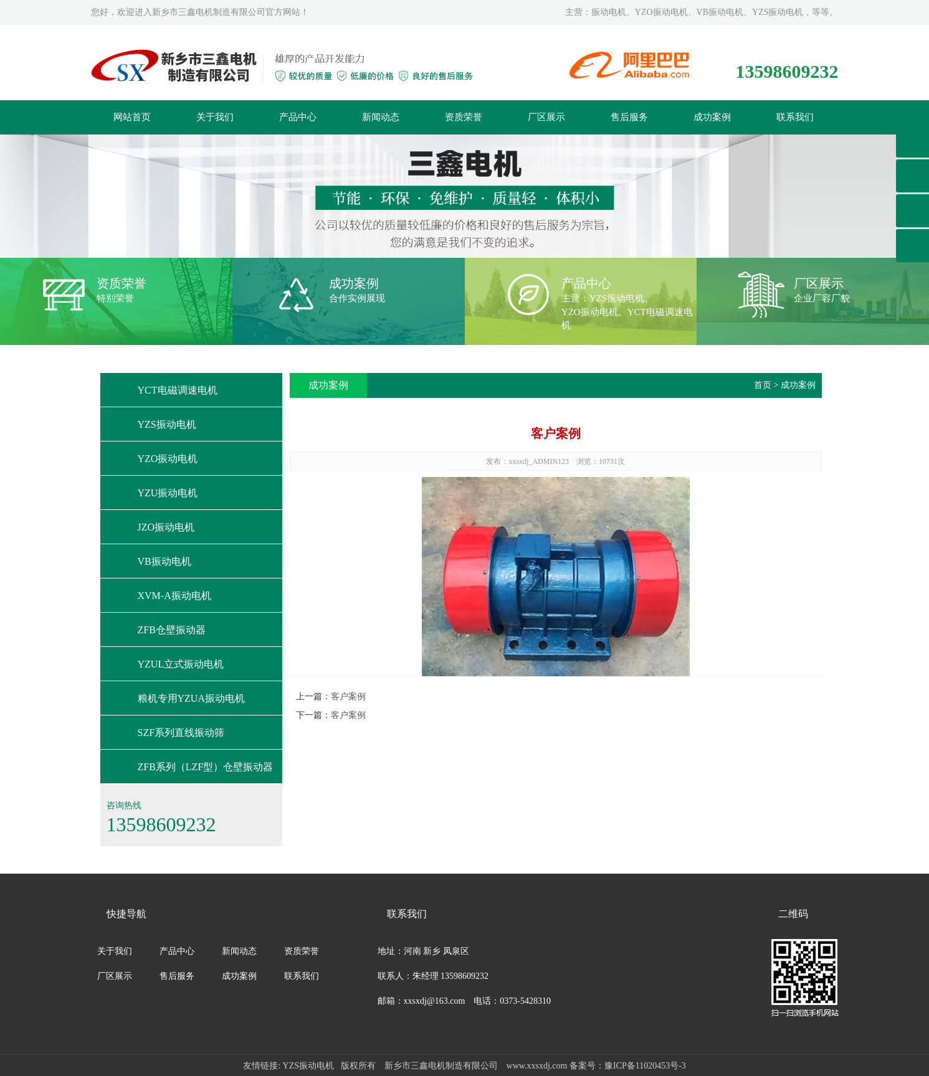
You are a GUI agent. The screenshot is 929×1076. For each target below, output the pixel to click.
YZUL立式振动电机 (181, 664)
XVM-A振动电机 (174, 595)
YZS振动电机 (167, 424)
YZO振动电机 (168, 458)
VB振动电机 (164, 561)
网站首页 (132, 117)
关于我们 (215, 117)
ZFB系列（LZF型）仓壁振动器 (206, 767)
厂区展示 (546, 117)
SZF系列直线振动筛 (181, 732)
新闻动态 (380, 117)
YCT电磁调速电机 (177, 390)
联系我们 (795, 117)
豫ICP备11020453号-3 (645, 1065)
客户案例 (348, 696)
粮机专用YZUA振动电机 (191, 698)
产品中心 (298, 117)
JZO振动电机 (166, 527)
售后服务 (629, 117)
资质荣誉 (463, 117)
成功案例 (712, 117)
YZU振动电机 (168, 493)
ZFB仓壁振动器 (172, 630)
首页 (762, 385)
